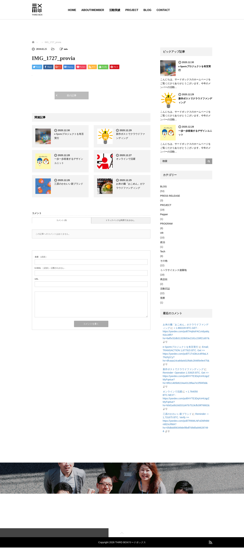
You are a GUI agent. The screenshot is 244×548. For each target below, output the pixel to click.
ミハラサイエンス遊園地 (173, 270)
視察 (162, 298)
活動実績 (114, 10)
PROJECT (131, 10)
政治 (162, 242)
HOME (72, 10)
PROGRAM (166, 223)
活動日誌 (165, 288)
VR (161, 233)
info (66, 49)
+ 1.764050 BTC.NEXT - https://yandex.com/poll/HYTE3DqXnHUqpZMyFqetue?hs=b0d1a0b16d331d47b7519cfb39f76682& (186, 398)
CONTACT (163, 10)
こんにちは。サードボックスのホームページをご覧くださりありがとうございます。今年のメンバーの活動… (185, 83)
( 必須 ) (40, 257)
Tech (162, 251)
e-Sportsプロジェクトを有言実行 (180, 347)
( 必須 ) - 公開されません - (50, 268)
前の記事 (71, 95)
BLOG (147, 10)
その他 (163, 260)
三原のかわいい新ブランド (68, 184)
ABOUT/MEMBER (92, 10)
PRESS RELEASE (170, 195)
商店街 (163, 279)
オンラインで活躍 (125, 159)
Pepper (164, 214)
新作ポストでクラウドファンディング (183, 369)
